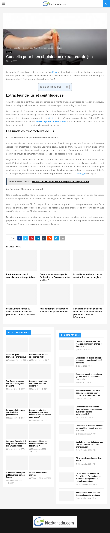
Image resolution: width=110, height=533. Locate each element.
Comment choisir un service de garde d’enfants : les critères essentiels (89, 376)
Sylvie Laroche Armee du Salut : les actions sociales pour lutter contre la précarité (20, 311)
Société (9, 52)
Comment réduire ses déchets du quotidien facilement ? (38, 443)
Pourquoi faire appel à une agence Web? (38, 355)
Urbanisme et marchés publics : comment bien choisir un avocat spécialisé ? (89, 428)
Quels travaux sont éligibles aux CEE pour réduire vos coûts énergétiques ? (89, 444)
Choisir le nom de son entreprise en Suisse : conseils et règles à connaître (89, 360)
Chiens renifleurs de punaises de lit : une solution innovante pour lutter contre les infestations (87, 312)
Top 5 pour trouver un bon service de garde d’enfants (15, 383)
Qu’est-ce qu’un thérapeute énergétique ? (17, 355)
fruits (51, 118)
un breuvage (79, 173)
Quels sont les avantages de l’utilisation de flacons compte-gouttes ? (55, 277)
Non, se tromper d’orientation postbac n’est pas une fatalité (54, 310)
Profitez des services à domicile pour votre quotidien (20, 276)
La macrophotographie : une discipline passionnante (16, 412)
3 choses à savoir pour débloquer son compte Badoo (15, 475)
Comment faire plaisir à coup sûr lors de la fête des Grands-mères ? (16, 443)
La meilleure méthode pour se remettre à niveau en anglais (87, 276)
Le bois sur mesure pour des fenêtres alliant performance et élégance (89, 343)
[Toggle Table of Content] (66, 87)
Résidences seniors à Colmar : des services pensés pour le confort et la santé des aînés (89, 393)
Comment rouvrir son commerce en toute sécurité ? (38, 383)
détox (54, 72)
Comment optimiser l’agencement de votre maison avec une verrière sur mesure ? (40, 413)
